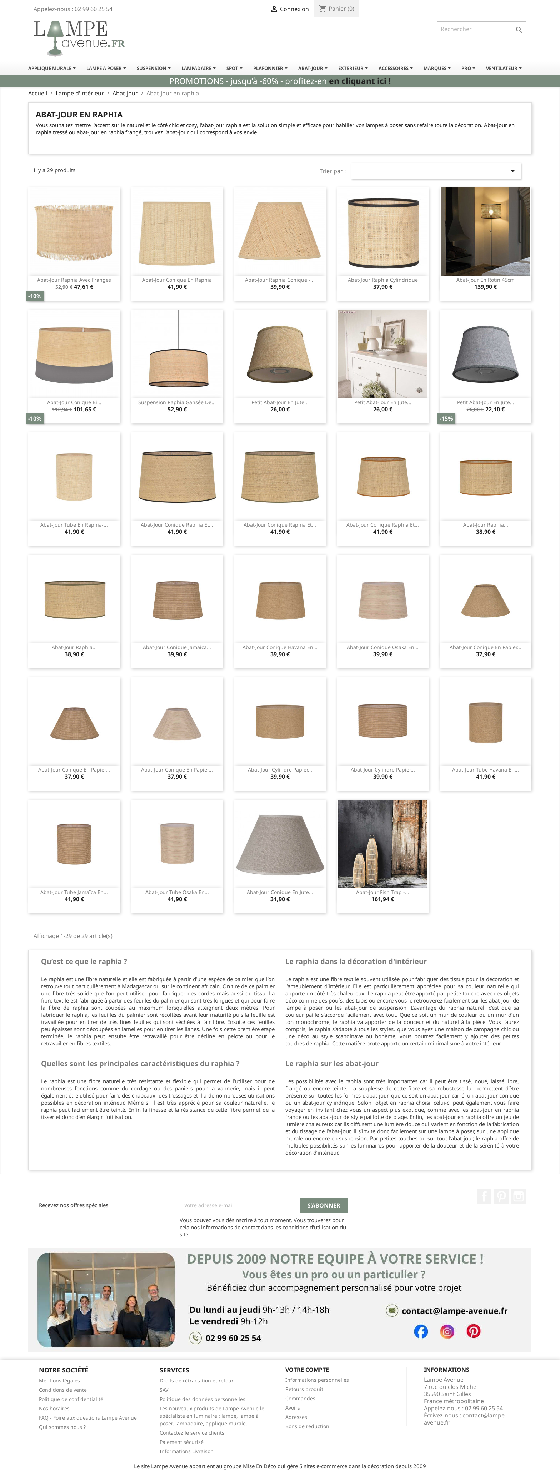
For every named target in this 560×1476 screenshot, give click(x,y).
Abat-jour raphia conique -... (280, 279)
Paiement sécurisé (182, 1442)
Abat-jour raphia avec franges (74, 279)
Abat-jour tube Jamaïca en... (74, 892)
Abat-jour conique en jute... (280, 892)
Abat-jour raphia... (485, 524)
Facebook (484, 1196)
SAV (164, 1389)
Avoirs (292, 1407)
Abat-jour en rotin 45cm (485, 279)
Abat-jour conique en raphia (177, 279)
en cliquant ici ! (360, 80)
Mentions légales (59, 1380)
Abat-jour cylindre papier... (280, 769)
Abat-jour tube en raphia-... (74, 524)
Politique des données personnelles (202, 1399)
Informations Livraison (187, 1451)
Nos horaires (54, 1408)
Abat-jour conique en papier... (485, 647)
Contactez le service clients (192, 1432)
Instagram (518, 1196)
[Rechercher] (481, 28)
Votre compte (307, 1370)
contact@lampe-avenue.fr (465, 1418)
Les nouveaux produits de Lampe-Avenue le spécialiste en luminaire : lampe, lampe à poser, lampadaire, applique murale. (212, 1416)
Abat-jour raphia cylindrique (383, 279)
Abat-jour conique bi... (74, 402)
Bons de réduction (307, 1426)
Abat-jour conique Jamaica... (177, 647)
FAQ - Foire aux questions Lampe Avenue (88, 1417)
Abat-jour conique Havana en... (280, 647)
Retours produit (304, 1389)
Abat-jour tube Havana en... (485, 769)
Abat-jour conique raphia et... (177, 524)
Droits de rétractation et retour (197, 1380)
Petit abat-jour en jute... (280, 402)
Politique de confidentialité (71, 1399)
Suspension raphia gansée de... (177, 402)
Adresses (296, 1417)
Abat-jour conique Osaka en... (383, 647)
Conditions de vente (63, 1389)
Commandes (300, 1398)
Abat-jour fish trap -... (382, 892)
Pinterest (501, 1196)
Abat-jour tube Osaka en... (177, 892)
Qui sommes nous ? (62, 1427)
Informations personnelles (317, 1379)
